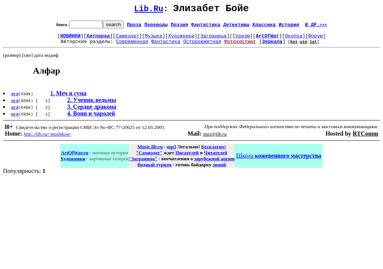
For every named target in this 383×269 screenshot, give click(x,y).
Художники (181, 38)
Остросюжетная (202, 45)
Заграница (213, 38)
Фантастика (205, 26)
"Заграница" (143, 163)
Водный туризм (154, 169)
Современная (132, 45)
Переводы (156, 26)
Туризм (241, 38)
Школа (278, 160)
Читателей (215, 157)
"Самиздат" (149, 157)
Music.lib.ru (150, 151)
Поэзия (179, 26)
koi (294, 46)
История (289, 26)
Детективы (236, 26)
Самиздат (127, 38)
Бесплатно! (213, 151)
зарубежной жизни (214, 163)
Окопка (294, 38)
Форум (315, 38)
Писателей (187, 157)
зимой (219, 169)
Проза (134, 26)
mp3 (171, 151)
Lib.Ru (148, 10)
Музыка (153, 38)
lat (313, 46)
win (303, 46)
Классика (264, 26)
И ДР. (316, 26)
